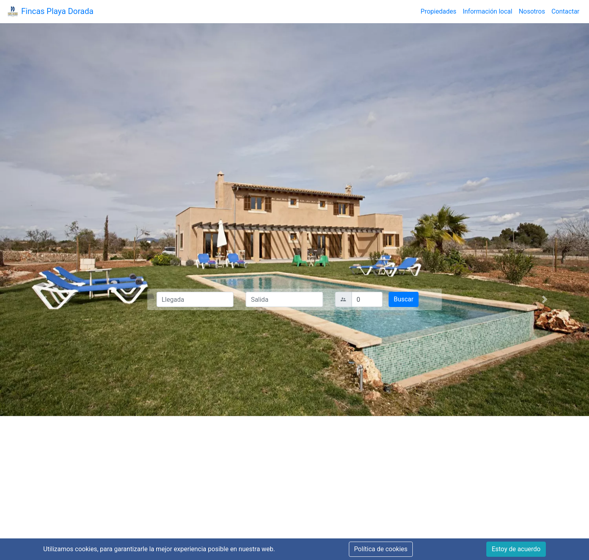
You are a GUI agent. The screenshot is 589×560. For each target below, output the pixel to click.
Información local (487, 11)
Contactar (565, 11)
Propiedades (438, 11)
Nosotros (532, 11)
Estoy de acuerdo (515, 549)
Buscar (404, 299)
